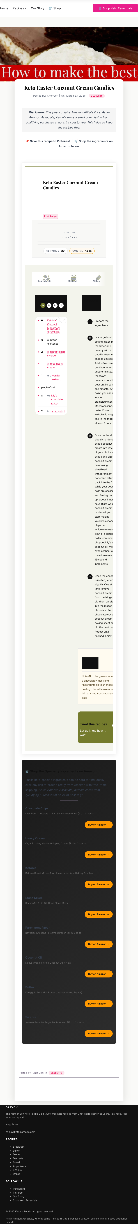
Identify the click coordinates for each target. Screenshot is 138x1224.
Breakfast (18, 1146)
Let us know (88, 730)
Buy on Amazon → (98, 824)
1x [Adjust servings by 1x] (43, 305)
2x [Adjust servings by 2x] (48, 305)
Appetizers (19, 1166)
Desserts (97, 95)
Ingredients (44, 278)
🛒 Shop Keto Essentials (115, 8)
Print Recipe (50, 216)
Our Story (18, 1196)
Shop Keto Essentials (25, 1200)
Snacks (17, 1169)
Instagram (19, 1188)
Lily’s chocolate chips (57, 399)
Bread (16, 1162)
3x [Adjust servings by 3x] (55, 305)
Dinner (16, 1154)
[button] (56, 320)
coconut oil (58, 411)
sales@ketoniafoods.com (20, 1131)
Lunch (16, 1150)
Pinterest (18, 1192)
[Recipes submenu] (26, 8)
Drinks (16, 1173)
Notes (96, 278)
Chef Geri (38, 1072)
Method (72, 278)
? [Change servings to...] (61, 305)
